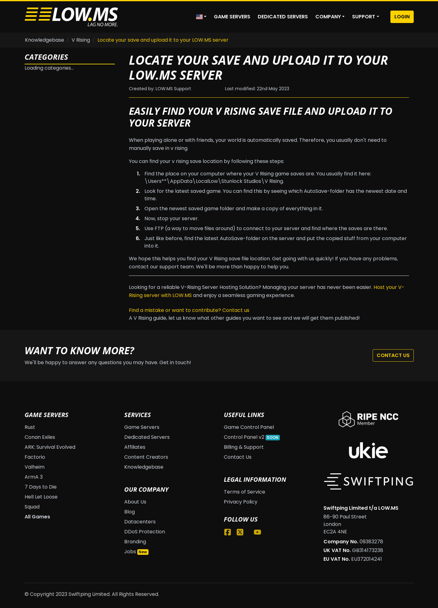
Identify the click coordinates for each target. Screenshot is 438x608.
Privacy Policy (240, 501)
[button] (201, 17)
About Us (135, 501)
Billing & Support (244, 447)
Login (402, 16)
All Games (37, 516)
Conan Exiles (40, 437)
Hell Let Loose (41, 496)
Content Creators (146, 457)
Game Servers (232, 16)
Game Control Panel (249, 427)
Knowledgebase (44, 40)
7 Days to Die (41, 486)
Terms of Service (244, 491)
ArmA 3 (34, 476)
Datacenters (140, 521)
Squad (32, 506)
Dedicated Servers (283, 16)
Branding (135, 541)
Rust (30, 427)
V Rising (81, 40)
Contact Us (393, 355)
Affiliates (134, 447)
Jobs (130, 551)
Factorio (35, 457)
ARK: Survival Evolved (50, 447)
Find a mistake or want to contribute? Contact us (189, 310)
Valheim (35, 467)
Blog (129, 511)
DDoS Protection (144, 531)
